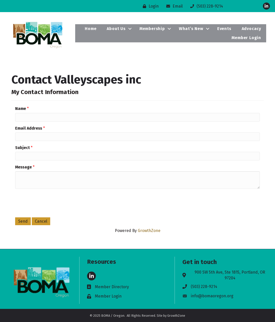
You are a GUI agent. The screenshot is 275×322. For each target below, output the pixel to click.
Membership (152, 28)
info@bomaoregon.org (212, 296)
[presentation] (53, 202)
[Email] (173, 6)
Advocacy (251, 28)
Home (90, 28)
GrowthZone (149, 230)
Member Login (246, 37)
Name (20, 108)
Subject (22, 147)
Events (224, 28)
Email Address (28, 128)
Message (23, 167)
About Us (116, 28)
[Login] (149, 6)
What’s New (191, 28)
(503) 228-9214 (204, 286)
